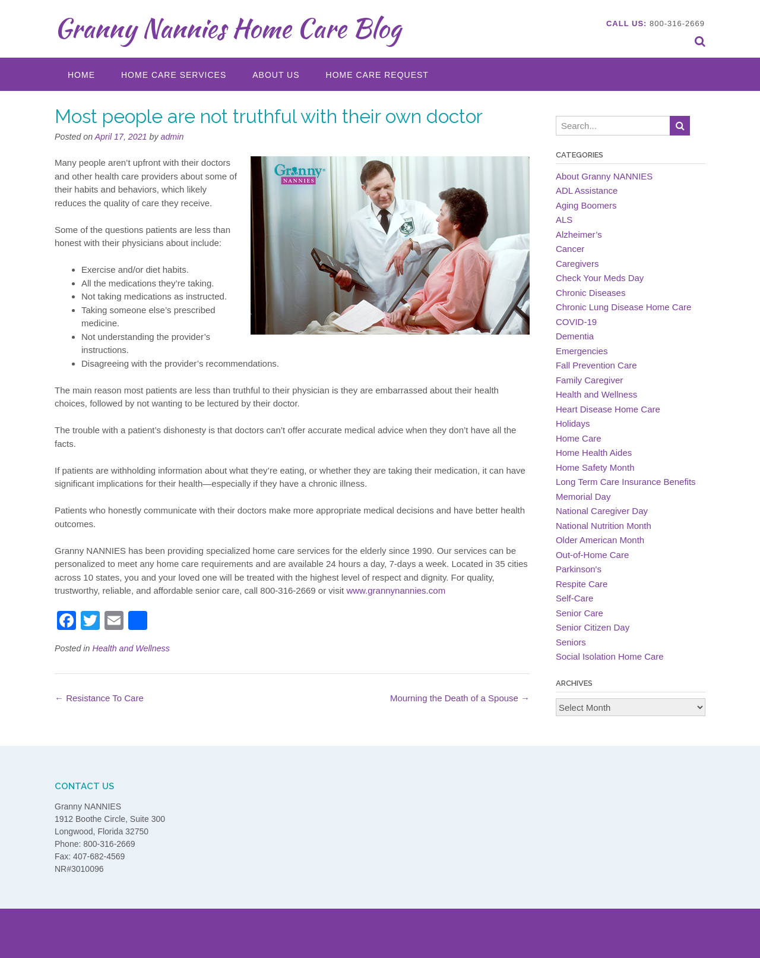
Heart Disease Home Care (608, 409)
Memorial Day (583, 496)
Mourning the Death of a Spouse (460, 698)
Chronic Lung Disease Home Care (623, 307)
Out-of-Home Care (592, 555)
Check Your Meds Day (600, 278)
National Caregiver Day (602, 511)
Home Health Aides (594, 453)
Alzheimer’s (579, 234)
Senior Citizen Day (592, 627)
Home (81, 75)
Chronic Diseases (591, 293)
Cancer (570, 249)
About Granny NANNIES (604, 176)
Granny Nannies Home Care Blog (228, 28)
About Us (275, 75)
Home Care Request (377, 75)
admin (172, 136)
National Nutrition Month (603, 526)
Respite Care (582, 584)
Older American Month (600, 540)
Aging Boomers (586, 205)
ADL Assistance (587, 190)
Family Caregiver (589, 380)
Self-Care (574, 598)
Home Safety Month (595, 467)
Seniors (571, 642)
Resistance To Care (99, 698)
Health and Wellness (130, 648)
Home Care (578, 438)
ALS (564, 220)
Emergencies (582, 351)
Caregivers (577, 264)
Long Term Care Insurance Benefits (626, 482)
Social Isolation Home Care (610, 656)
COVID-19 (576, 322)
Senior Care (579, 613)
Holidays (573, 423)
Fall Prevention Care (596, 365)
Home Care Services (173, 75)
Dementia (575, 336)
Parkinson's (578, 569)
